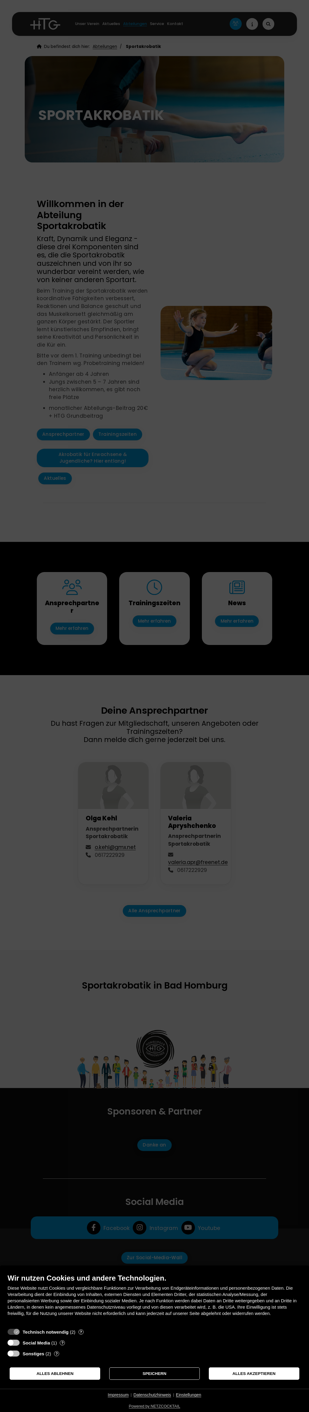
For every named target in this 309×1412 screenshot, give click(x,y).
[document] (154, 1299)
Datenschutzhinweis (152, 1394)
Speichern (155, 1373)
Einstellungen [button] (188, 1394)
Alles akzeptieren (254, 1373)
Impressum (118, 1394)
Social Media (36, 1342)
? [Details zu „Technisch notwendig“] (81, 1332)
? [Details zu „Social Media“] (62, 1343)
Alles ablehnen (55, 1373)
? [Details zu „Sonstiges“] (57, 1353)
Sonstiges (33, 1353)
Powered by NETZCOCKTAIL (154, 1406)
